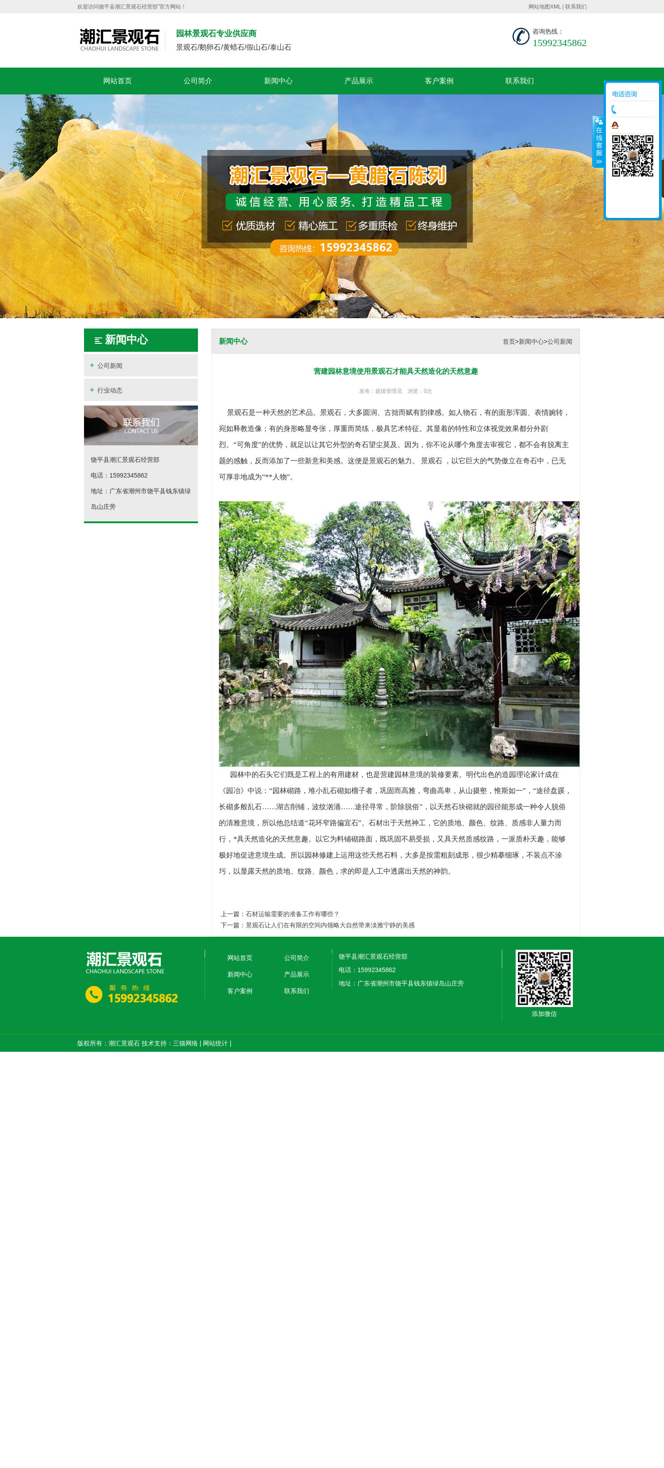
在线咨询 (634, 125)
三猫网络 (185, 1043)
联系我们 (576, 7)
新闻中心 (278, 81)
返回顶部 (632, 208)
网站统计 (215, 1043)
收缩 (598, 141)
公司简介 (198, 81)
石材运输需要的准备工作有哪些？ (293, 914)
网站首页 (117, 81)
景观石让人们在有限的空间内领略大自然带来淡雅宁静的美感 (330, 925)
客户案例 (439, 81)
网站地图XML (545, 7)
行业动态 (105, 390)
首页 (509, 341)
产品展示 (359, 81)
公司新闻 (105, 365)
